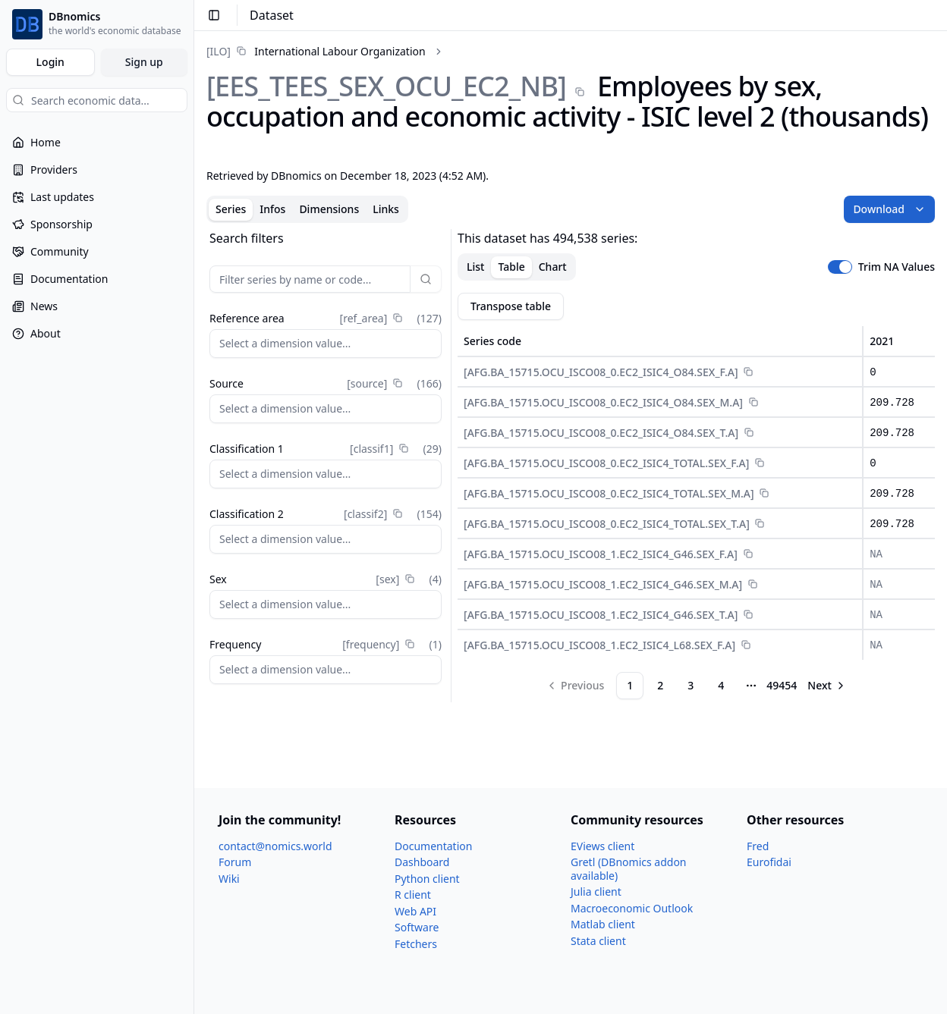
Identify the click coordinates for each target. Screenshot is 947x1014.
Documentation (433, 846)
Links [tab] (386, 209)
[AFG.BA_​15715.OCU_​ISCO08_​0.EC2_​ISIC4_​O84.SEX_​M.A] (603, 402)
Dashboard (422, 862)
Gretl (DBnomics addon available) (629, 869)
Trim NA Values (896, 267)
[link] (316, 51)
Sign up (144, 62)
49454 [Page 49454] (781, 685)
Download (889, 209)
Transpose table (510, 306)
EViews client (602, 846)
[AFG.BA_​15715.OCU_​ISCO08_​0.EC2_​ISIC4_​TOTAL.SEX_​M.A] (609, 493)
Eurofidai (769, 862)
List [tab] (475, 266)
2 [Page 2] (660, 685)
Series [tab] (231, 209)
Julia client (596, 891)
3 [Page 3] (690, 685)
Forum (235, 862)
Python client (427, 878)
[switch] (840, 267)
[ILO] (218, 51)
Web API (415, 911)
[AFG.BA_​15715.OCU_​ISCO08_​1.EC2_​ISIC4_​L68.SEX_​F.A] (599, 645)
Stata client (598, 941)
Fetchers (416, 944)
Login (50, 62)
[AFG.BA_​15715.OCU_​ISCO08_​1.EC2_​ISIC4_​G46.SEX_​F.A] (601, 554)
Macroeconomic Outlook (632, 908)
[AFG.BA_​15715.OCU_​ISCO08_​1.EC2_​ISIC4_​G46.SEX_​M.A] (603, 584)
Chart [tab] (553, 266)
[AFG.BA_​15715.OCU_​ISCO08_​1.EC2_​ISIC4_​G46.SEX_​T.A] (601, 614)
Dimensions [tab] (329, 209)
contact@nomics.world (275, 846)
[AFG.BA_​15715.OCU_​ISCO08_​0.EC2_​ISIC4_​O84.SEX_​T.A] (601, 432)
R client (413, 894)
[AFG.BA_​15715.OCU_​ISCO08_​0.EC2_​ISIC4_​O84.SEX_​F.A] (601, 372)
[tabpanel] (570, 465)
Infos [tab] (272, 209)
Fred (758, 846)
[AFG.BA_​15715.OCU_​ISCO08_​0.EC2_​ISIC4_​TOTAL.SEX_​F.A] (606, 463)
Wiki (229, 878)
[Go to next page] (827, 685)
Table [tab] (511, 266)
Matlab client (603, 924)
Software (417, 927)
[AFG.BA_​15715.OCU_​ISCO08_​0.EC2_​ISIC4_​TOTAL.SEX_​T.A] (607, 523)
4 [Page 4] (721, 685)
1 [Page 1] (630, 685)
